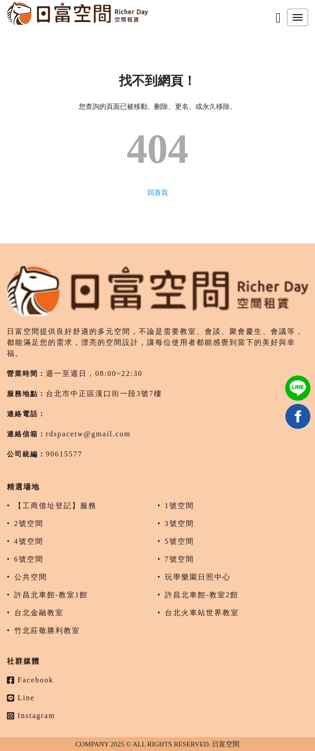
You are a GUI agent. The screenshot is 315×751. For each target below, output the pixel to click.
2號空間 (28, 523)
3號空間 (179, 523)
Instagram (31, 715)
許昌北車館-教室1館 (51, 595)
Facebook (30, 680)
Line (21, 698)
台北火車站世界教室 (202, 613)
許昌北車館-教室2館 (202, 595)
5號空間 (179, 541)
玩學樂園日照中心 (198, 577)
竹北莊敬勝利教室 (47, 630)
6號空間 (28, 559)
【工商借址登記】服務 (55, 506)
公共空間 (30, 577)
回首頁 (157, 192)
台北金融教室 (39, 613)
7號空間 (179, 559)
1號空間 (179, 506)
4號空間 (28, 541)
